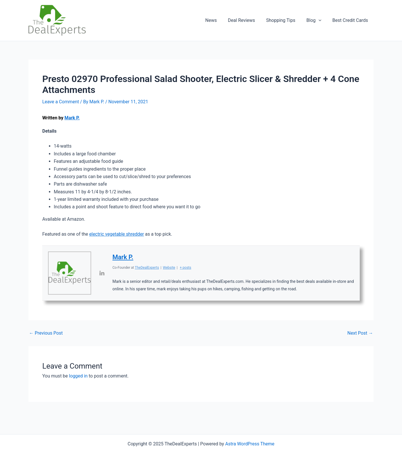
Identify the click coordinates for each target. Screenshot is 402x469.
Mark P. (72, 118)
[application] (321, 20)
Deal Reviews (248, 20)
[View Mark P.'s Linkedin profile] (102, 273)
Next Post (360, 333)
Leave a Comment (60, 101)
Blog (316, 20)
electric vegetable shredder (116, 234)
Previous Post (46, 333)
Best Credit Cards (351, 20)
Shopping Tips (285, 20)
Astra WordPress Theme (249, 444)
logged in (78, 376)
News (219, 20)
